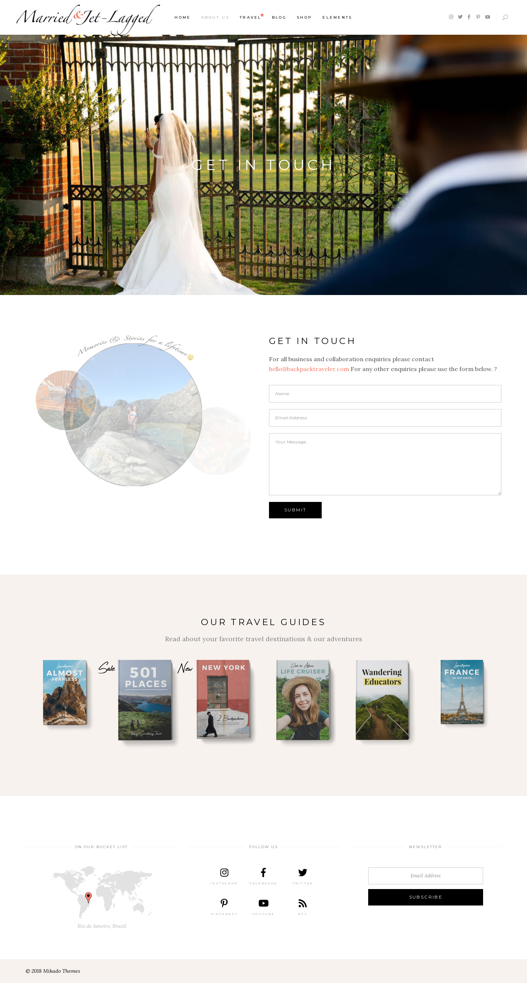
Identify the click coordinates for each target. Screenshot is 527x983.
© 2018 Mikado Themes (53, 971)
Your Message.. (385, 464)
